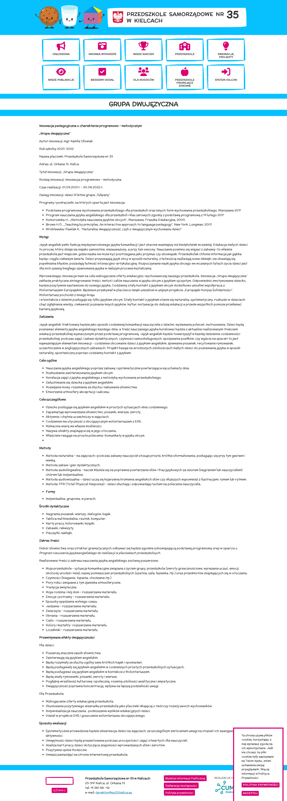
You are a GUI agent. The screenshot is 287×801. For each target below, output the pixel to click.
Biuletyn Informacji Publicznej (185, 778)
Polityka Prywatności (260, 786)
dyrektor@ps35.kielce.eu (113, 792)
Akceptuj (250, 794)
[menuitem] (61, 48)
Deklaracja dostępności (181, 785)
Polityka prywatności (179, 793)
